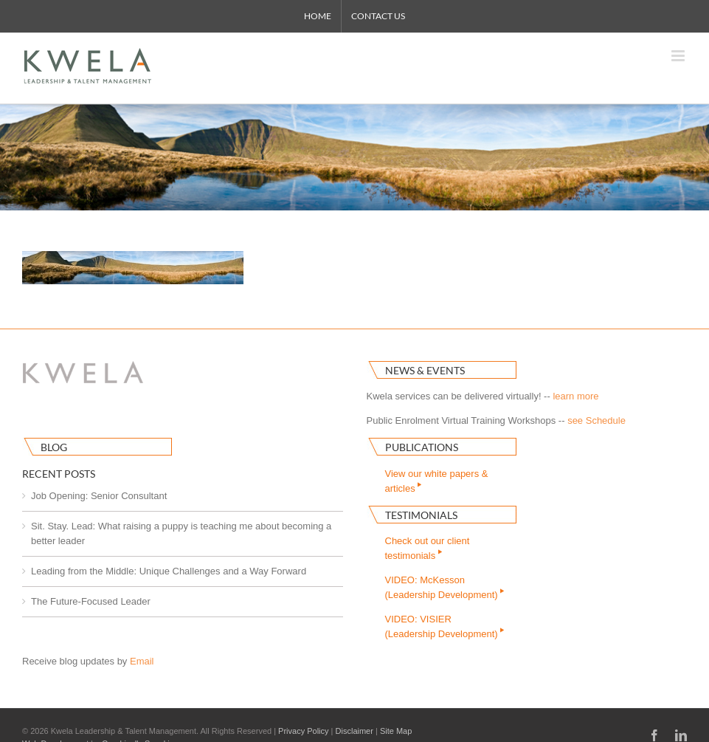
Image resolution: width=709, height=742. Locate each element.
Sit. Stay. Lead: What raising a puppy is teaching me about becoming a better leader (181, 533)
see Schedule (596, 420)
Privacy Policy (303, 730)
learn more (575, 396)
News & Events (425, 370)
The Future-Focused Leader (91, 601)
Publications (421, 447)
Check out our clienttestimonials (427, 548)
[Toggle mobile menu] (679, 55)
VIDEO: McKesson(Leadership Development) (446, 587)
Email (142, 661)
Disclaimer (354, 730)
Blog (54, 447)
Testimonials (421, 515)
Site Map (396, 730)
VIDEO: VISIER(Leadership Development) (446, 626)
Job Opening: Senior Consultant (99, 495)
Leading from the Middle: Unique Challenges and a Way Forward (168, 571)
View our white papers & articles (436, 481)
